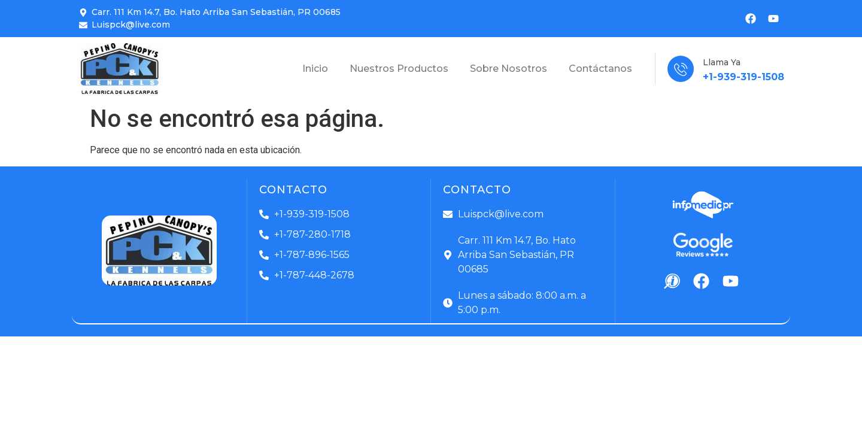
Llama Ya (721, 62)
